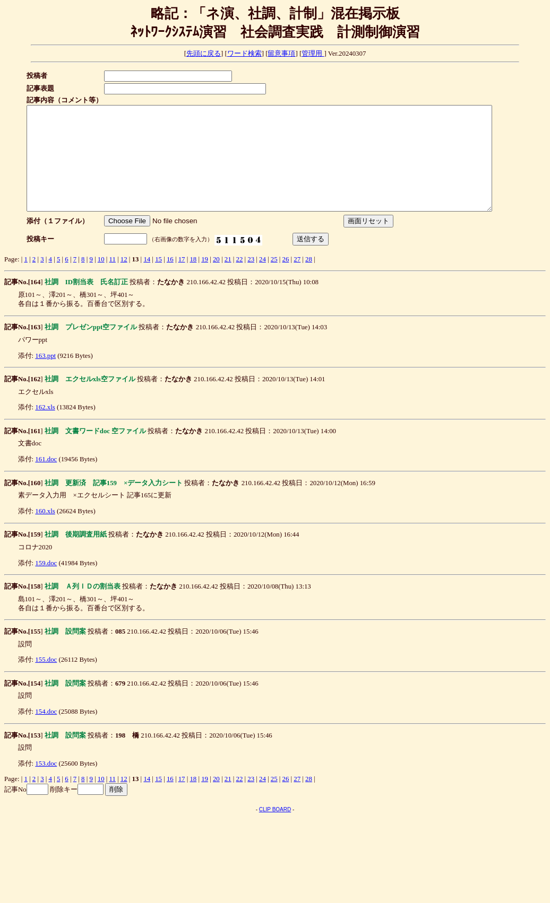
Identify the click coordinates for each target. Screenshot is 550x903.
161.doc (46, 480)
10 (101, 280)
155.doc (46, 680)
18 (193, 280)
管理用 (313, 53)
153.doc (46, 784)
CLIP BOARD (275, 830)
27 (297, 280)
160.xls (45, 532)
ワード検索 (244, 53)
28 (308, 280)
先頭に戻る (203, 53)
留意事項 (281, 53)
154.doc (46, 732)
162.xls (45, 428)
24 (262, 280)
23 (250, 280)
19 (204, 280)
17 (181, 280)
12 (124, 280)
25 (274, 280)
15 (158, 280)
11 (112, 280)
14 (146, 280)
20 (216, 280)
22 (239, 280)
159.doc (46, 584)
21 (228, 280)
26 (285, 280)
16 (170, 280)
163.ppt (45, 376)
